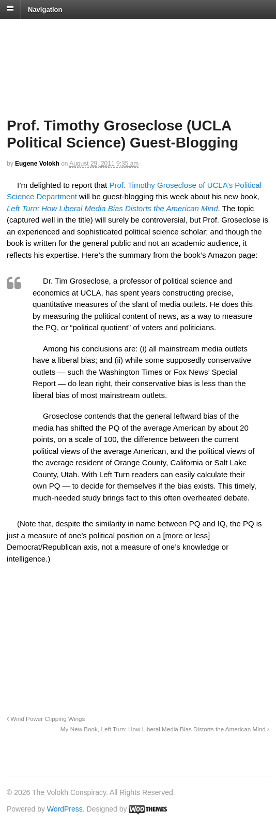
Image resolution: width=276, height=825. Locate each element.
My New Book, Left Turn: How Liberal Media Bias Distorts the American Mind (164, 729)
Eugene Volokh (37, 163)
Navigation (45, 9)
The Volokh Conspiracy (79, 32)
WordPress (65, 809)
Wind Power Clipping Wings (46, 718)
